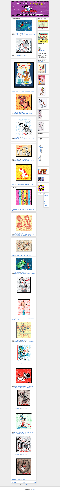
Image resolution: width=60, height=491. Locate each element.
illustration (19, 35)
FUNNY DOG (22, 184)
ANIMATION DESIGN (16, 234)
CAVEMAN (28, 455)
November (41, 147)
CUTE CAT (24, 341)
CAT (26, 208)
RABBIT (22, 433)
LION (28, 235)
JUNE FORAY (15, 255)
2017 (39, 155)
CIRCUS (17, 91)
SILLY (12, 114)
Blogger (34, 489)
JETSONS (22, 35)
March (40, 152)
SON (32, 161)
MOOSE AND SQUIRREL (20, 255)
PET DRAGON (23, 161)
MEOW (21, 342)
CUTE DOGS (16, 387)
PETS (28, 184)
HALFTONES (30, 160)
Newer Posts (14, 482)
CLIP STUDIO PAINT (20, 478)
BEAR (17, 113)
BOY (14, 273)
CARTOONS (17, 138)
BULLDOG (23, 56)
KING (18, 161)
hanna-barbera (16, 35)
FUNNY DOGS (24, 387)
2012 (39, 160)
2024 (39, 139)
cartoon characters (20, 113)
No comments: (25, 33)
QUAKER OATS (14, 365)
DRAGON (28, 160)
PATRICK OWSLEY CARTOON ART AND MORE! (45, 204)
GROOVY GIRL (31, 209)
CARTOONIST (21, 273)
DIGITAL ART (32, 138)
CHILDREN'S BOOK (16, 160)
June (40, 149)
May (40, 150)
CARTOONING (16, 235)
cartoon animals (27, 56)
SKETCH (17, 479)
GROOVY (23, 209)
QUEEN (27, 161)
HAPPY (33, 113)
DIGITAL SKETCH (14, 184)
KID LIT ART (26, 91)
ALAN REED (15, 455)
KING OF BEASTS (25, 235)
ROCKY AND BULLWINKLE (27, 255)
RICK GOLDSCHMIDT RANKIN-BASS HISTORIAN (46, 198)
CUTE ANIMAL (28, 432)
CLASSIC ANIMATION (22, 138)
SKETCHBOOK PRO (21, 479)
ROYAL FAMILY (30, 161)
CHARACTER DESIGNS (30, 208)
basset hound (18, 386)
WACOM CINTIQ (26, 479)
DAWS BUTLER (21, 409)
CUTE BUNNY (31, 432)
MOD (33, 209)
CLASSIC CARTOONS (16, 409)
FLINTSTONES (26, 34)
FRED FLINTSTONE (30, 34)
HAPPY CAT (19, 342)
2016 (39, 156)
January (41, 153)
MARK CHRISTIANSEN (42, 50)
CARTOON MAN (16, 318)
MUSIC (16, 210)
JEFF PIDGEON (45, 201)
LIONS (34, 478)
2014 (39, 158)
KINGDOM (20, 161)
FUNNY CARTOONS (30, 254)
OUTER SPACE (25, 35)
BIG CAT (20, 234)
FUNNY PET (15, 342)
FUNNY (20, 184)
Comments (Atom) (25, 484)
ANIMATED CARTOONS (19, 56)
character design (25, 113)
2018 (39, 146)
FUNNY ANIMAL (18, 433)
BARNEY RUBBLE (16, 34)
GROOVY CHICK (27, 209)
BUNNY (15, 432)
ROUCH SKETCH (14, 479)
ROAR (30, 235)
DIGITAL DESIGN (24, 160)
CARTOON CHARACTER (24, 234)
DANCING (16, 209)
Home (24, 482)
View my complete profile (41, 61)
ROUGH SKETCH (25, 342)
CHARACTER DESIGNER (26, 273)
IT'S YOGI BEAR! (32, 409)
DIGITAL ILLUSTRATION (21, 91)
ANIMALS (15, 56)
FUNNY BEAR (31, 113)
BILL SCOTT (15, 254)
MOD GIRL (13, 210)
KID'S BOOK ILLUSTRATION (31, 91)
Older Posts (34, 482)
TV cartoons (31, 255)
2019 (39, 145)
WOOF (32, 184)
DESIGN (28, 113)
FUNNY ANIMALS (20, 209)
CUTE (14, 209)
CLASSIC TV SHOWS (21, 34)
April (40, 151)
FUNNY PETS (26, 184)
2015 (39, 157)
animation (15, 113)
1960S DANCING (16, 208)
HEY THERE (28, 409)
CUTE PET (27, 341)
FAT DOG (18, 184)
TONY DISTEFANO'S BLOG (46, 195)
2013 (39, 159)
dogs (34, 138)
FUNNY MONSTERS (32, 273)
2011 (39, 161)
